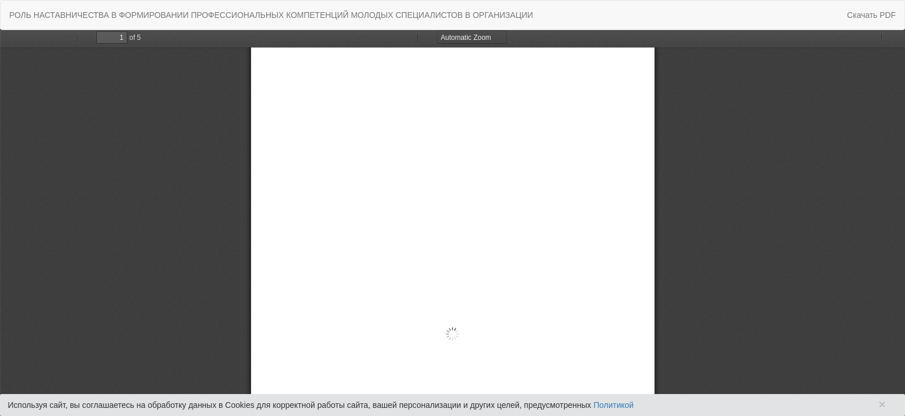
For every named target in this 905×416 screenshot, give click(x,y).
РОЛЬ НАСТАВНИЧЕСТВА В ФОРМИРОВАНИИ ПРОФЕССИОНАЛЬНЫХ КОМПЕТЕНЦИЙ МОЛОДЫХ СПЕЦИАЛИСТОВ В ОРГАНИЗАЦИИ (271, 15)
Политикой (613, 405)
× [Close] (881, 404)
